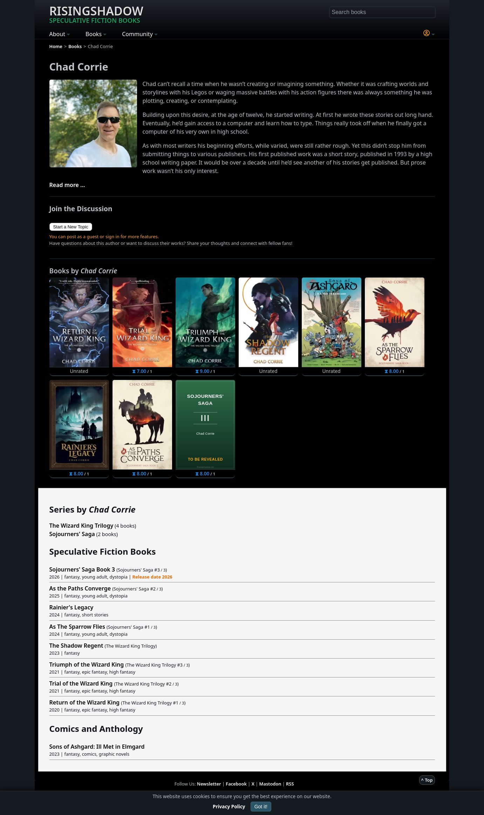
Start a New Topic (70, 226)
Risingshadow (96, 14)
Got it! (260, 806)
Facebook (236, 784)
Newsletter (209, 784)
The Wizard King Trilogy (81, 525)
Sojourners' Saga (72, 534)
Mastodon (270, 784)
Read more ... (67, 185)
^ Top (427, 780)
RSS (290, 784)
